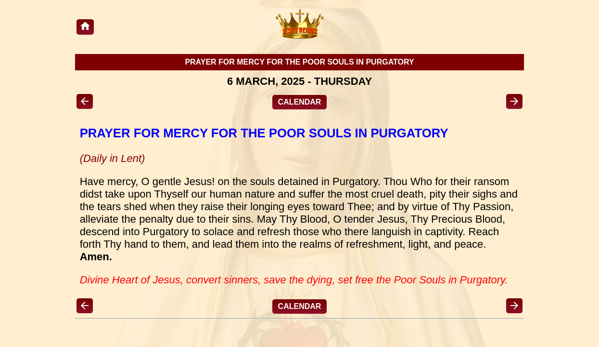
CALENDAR (299, 102)
